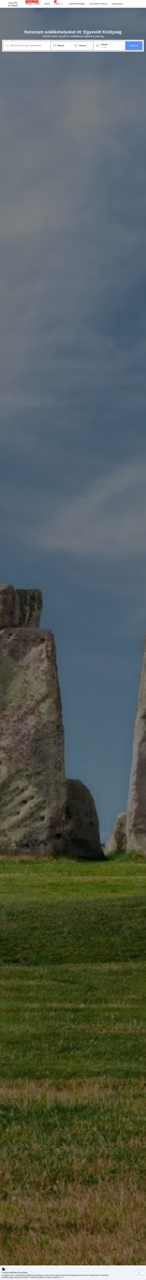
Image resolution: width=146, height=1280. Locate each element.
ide (62, 1277)
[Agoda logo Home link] (13, 4)
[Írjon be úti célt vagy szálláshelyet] (29, 45)
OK (139, 1273)
